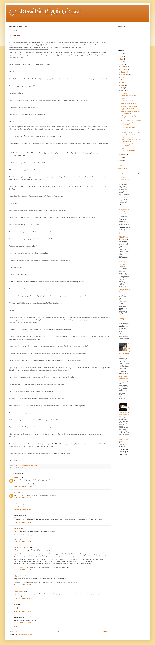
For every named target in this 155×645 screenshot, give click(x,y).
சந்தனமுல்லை (18, 576)
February (124, 93)
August (123, 77)
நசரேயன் (17, 528)
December (124, 66)
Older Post (106, 631)
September (124, 74)
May (122, 85)
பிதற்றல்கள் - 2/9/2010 (128, 127)
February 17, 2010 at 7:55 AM (23, 623)
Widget (125, 168)
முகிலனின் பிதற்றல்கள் (45, 11)
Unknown (17, 477)
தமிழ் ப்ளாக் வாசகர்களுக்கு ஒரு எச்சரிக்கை (124, 378)
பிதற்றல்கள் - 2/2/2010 (128, 151)
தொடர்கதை (23, 467)
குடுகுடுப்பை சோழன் (127, 137)
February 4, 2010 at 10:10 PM (23, 598)
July (122, 80)
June (122, 82)
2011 (121, 61)
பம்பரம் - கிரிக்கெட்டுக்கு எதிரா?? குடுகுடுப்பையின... (131, 133)
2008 (121, 160)
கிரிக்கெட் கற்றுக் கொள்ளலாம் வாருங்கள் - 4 (130, 112)
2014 (121, 54)
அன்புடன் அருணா (20, 504)
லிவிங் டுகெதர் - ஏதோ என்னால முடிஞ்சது (124, 209)
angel (16, 604)
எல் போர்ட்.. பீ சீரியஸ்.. (21, 547)
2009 (121, 157)
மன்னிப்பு (124, 130)
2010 (121, 64)
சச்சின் (123, 98)
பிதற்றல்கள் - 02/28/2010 (128, 95)
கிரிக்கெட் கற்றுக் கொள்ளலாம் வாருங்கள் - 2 (130, 140)
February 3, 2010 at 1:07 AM (22, 497)
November (124, 69)
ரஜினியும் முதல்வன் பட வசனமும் (123, 263)
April (122, 88)
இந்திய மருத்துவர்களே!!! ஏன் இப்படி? (124, 179)
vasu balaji (17, 492)
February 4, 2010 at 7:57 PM (22, 570)
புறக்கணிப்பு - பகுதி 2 (123, 319)
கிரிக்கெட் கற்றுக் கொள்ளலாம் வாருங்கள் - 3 (130, 123)
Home (60, 631)
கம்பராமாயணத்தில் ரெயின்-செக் (131, 120)
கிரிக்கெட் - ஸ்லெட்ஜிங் (128, 101)
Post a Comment (17, 627)
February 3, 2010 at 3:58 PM (22, 522)
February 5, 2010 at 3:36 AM (22, 611)
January (123, 154)
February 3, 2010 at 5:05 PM (22, 541)
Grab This (121, 168)
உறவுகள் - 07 (125, 148)
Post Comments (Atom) (24, 635)
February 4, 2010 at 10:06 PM (23, 585)
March (123, 90)
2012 (121, 59)
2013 (121, 56)
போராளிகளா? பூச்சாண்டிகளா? (124, 237)
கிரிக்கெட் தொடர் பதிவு (128, 103)
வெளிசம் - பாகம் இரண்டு (129, 106)
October (123, 72)
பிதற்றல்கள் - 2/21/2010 (128, 109)
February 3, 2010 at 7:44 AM (22, 509)
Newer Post (13, 631)
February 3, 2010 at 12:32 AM (23, 486)
